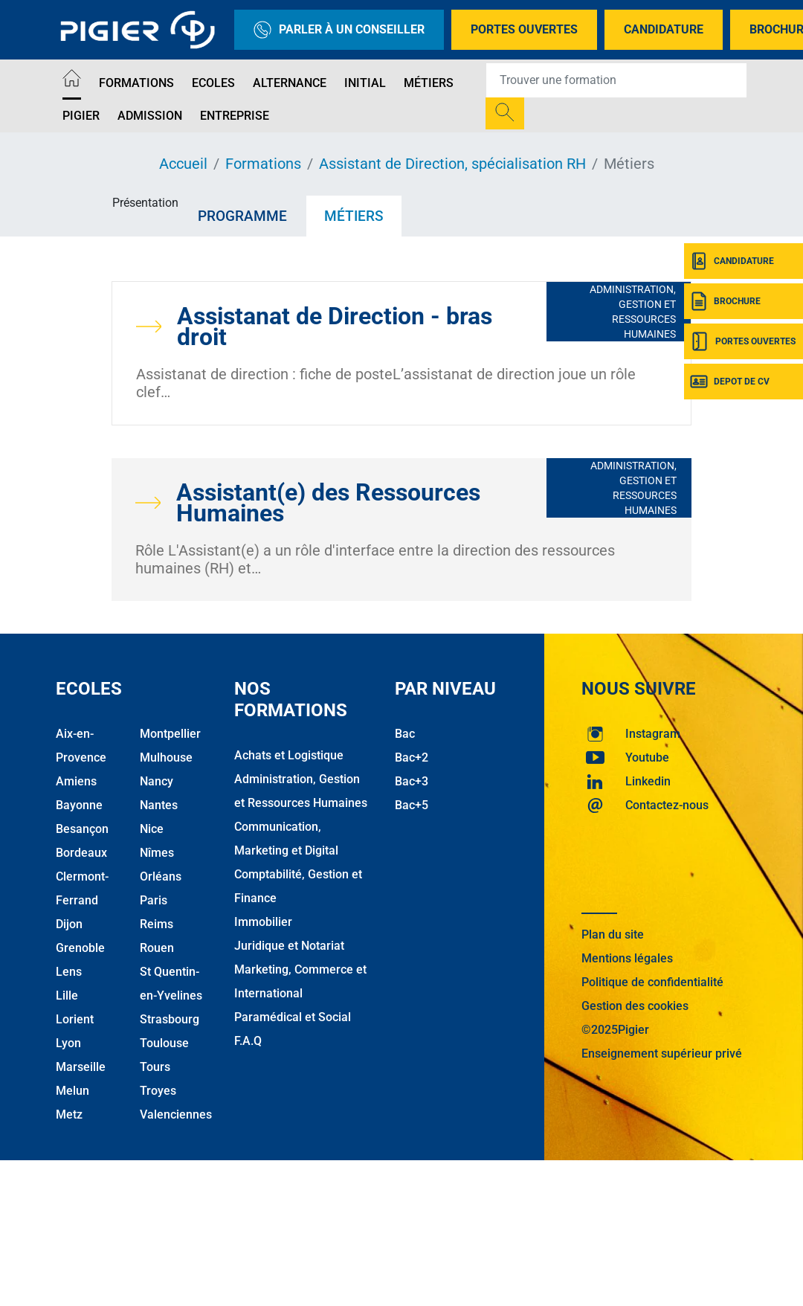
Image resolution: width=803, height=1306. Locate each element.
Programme (242, 216)
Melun (72, 1091)
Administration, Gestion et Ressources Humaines (633, 311)
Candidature (663, 29)
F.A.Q (248, 1041)
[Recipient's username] (616, 80)
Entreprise (234, 116)
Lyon (68, 1043)
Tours (155, 1067)
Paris (153, 900)
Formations (136, 83)
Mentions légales (627, 958)
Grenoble (80, 948)
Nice (152, 829)
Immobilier (263, 922)
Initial (365, 83)
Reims (156, 924)
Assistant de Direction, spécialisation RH (452, 164)
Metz (69, 1114)
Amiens (76, 781)
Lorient (75, 1019)
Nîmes (157, 853)
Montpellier (170, 734)
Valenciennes (176, 1114)
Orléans (160, 876)
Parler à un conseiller (339, 30)
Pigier (81, 116)
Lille (67, 995)
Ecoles (213, 83)
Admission (149, 116)
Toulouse (164, 1043)
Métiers (429, 83)
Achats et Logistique (289, 755)
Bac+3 (411, 781)
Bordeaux (81, 853)
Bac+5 (411, 805)
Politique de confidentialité (652, 982)
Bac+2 (411, 757)
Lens (69, 972)
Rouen (157, 948)
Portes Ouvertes (524, 29)
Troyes (158, 1091)
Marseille (81, 1067)
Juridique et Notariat (289, 946)
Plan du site (612, 934)
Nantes (159, 805)
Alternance (289, 83)
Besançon (82, 829)
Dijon (69, 924)
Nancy (156, 781)
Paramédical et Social (292, 1017)
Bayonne (79, 805)
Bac (405, 734)
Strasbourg (169, 1019)
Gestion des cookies (634, 1006)
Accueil (183, 164)
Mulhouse (166, 757)
